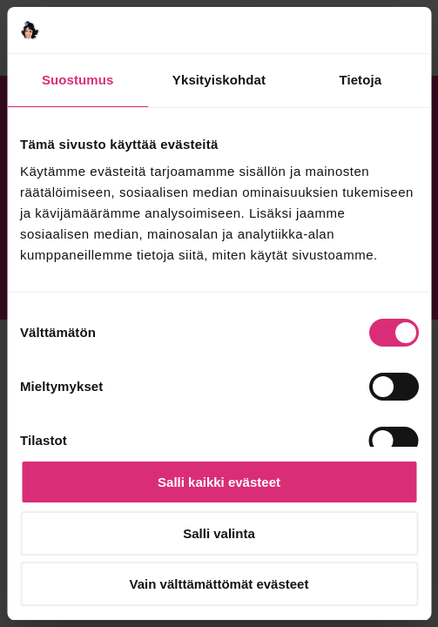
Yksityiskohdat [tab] (219, 79)
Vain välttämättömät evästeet (219, 583)
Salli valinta (219, 533)
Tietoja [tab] (360, 79)
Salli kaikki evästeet (219, 482)
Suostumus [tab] (78, 79)
